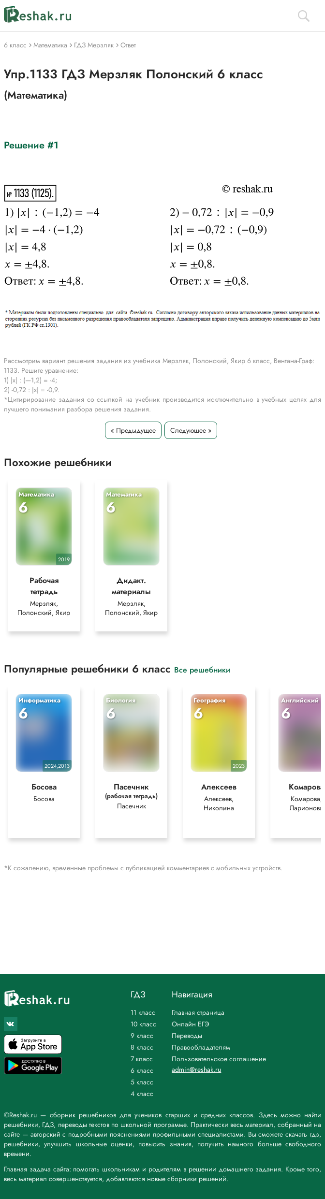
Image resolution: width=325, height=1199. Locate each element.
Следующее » (190, 430)
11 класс (143, 1012)
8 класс (142, 1047)
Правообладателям (201, 1047)
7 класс (142, 1059)
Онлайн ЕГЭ (190, 1024)
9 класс (142, 1035)
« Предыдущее (133, 430)
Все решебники (202, 669)
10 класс (143, 1024)
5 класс (142, 1082)
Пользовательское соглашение (219, 1059)
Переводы (187, 1035)
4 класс (142, 1093)
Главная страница (198, 1012)
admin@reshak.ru (196, 1069)
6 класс (142, 1070)
